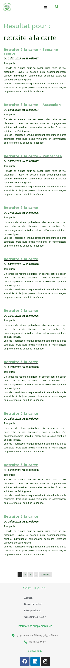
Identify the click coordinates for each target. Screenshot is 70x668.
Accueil (28, 598)
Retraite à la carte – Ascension (32, 104)
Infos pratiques (32, 610)
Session (42, 97)
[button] (45, 7)
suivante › (45, 574)
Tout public (56, 97)
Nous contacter (33, 604)
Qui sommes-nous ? (35, 617)
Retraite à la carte (21, 207)
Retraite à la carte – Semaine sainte (31, 51)
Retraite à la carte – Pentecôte (33, 156)
